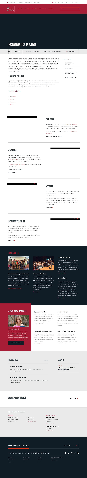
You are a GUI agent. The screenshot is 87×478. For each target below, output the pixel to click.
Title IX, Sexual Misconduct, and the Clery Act (57, 458)
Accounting (12, 96)
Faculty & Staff (21, 2)
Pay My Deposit (61, 2)
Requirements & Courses (69, 63)
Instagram (72, 453)
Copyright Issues (11, 462)
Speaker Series (36, 292)
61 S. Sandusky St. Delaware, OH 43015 (19, 453)
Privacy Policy (39, 459)
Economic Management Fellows (14, 288)
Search (78, 9)
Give (66, 2)
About (20, 9)
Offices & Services (26, 459)
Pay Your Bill (39, 457)
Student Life (42, 9)
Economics (12, 102)
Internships (49, 207)
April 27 (60, 365)
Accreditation (10, 457)
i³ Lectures (11, 240)
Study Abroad (11, 172)
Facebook (65, 453)
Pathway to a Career (16, 343)
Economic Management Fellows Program (71, 72)
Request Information (70, 77)
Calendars (71, 2)
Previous (7, 51)
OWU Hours (25, 462)
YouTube (68, 453)
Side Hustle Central (16, 366)
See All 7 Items (73, 398)
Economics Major (71, 51)
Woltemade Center (62, 273)
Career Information (11, 459)
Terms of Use (39, 462)
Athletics (51, 9)
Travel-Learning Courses (14, 169)
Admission (26, 9)
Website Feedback (54, 461)
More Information (37, 343)
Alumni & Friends (28, 2)
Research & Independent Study (53, 136)
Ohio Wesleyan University (11, 10)
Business (12, 99)
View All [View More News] (45, 360)
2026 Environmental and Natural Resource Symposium (66, 368)
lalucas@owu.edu (49, 430)
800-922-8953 (35, 453)
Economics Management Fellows (16, 164)
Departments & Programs (32, 51)
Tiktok (74, 453)
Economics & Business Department (53, 51)
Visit (55, 2)
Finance (12, 105)
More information (61, 298)
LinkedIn (78, 453)
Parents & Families (37, 2)
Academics (34, 9)
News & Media (77, 2)
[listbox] (71, 445)
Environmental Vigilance (18, 377)
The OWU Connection (71, 124)
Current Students (13, 2)
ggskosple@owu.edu (50, 423)
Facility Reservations (26, 457)
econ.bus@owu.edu (32, 421)
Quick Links (67, 445)
